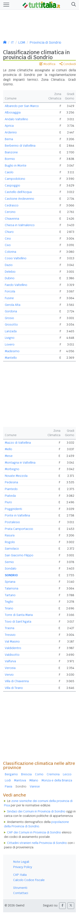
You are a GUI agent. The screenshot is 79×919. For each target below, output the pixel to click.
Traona (9, 628)
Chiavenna (12, 218)
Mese (9, 456)
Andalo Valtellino (16, 119)
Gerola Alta (12, 305)
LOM (21, 42)
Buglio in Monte (15, 165)
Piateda (10, 496)
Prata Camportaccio (19, 529)
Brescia (26, 774)
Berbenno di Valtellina (20, 145)
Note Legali (21, 862)
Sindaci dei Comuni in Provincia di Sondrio (36, 811)
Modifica (47, 64)
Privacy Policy (22, 867)
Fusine (9, 298)
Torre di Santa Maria (19, 615)
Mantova (20, 780)
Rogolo (10, 542)
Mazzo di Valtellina (18, 443)
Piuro (8, 502)
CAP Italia (20, 875)
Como (39, 774)
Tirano (9, 608)
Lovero (9, 344)
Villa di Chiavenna (17, 681)
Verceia (10, 668)
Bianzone (11, 152)
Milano (33, 780)
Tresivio (10, 635)
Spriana (10, 582)
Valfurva (10, 661)
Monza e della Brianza (56, 780)
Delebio (10, 272)
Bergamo (11, 774)
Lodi (8, 780)
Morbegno (12, 469)
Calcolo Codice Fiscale (29, 880)
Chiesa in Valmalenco (20, 225)
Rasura (9, 535)
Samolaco (12, 548)
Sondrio (21, 786)
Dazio (9, 265)
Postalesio (12, 522)
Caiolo (9, 172)
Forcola (10, 291)
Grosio (9, 318)
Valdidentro (13, 648)
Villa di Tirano (14, 688)
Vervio (9, 675)
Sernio (9, 562)
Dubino (9, 278)
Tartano (10, 595)
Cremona (53, 774)
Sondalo (10, 568)
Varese (35, 786)
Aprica (9, 126)
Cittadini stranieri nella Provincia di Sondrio (37, 843)
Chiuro (9, 232)
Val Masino (12, 641)
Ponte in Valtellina (17, 515)
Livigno (9, 338)
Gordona (11, 311)
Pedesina (11, 482)
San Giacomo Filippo (19, 555)
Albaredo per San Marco (22, 106)
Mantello (11, 358)
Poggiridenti (13, 509)
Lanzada (11, 331)
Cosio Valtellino (15, 258)
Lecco (67, 774)
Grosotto (11, 324)
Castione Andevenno (19, 199)
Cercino (10, 212)
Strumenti (20, 888)
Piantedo (11, 489)
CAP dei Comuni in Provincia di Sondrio (34, 832)
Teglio (9, 602)
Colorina (10, 252)
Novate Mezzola (16, 476)
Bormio (10, 159)
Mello (8, 449)
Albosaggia (13, 112)
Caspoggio (12, 185)
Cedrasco (11, 205)
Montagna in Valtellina (20, 462)
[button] (73, 4)
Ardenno (11, 132)
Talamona (11, 588)
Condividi (68, 64)
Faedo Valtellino (16, 285)
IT (12, 42)
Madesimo (12, 351)
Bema (9, 139)
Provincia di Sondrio (45, 42)
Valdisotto (12, 655)
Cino (8, 238)
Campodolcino (15, 179)
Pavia (8, 786)
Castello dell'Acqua (18, 192)
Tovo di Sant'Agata (18, 621)
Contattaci (20, 893)
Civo (8, 245)
